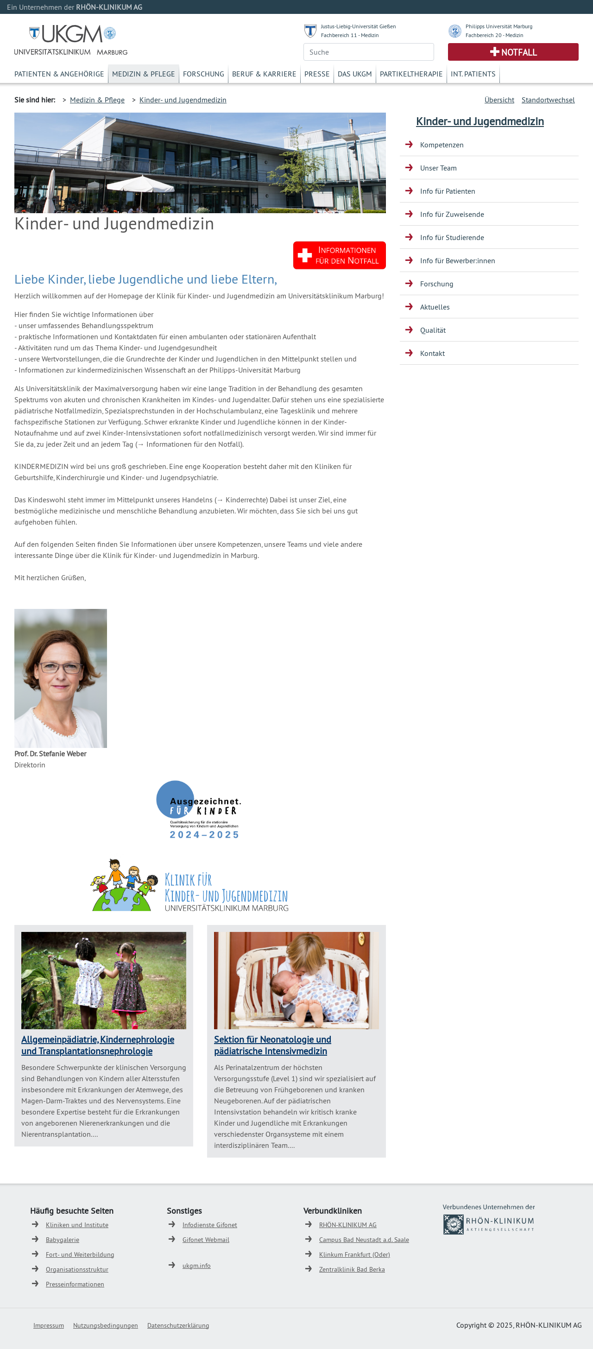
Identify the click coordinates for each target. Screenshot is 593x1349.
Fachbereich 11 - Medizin (350, 35)
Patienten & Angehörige (59, 73)
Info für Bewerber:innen (457, 260)
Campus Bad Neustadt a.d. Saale (364, 1239)
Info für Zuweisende (452, 214)
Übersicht (499, 99)
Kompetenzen (442, 144)
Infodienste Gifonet (210, 1225)
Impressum (48, 1325)
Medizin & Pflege (143, 73)
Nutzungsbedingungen (105, 1325)
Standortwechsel (548, 99)
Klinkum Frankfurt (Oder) (354, 1254)
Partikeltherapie (411, 73)
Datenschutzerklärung (178, 1325)
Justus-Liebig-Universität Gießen (358, 26)
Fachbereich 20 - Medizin (495, 35)
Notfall (519, 52)
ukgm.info (197, 1265)
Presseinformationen (75, 1284)
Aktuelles (435, 306)
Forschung (203, 73)
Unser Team (438, 167)
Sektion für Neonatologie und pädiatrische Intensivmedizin (272, 1045)
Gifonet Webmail (206, 1239)
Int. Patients (473, 73)
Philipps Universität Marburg (499, 26)
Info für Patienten (447, 191)
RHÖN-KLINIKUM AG (348, 1225)
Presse (317, 73)
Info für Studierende (452, 237)
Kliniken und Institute (77, 1225)
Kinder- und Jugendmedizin (183, 99)
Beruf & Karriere (264, 73)
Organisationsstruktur (77, 1269)
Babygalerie (62, 1239)
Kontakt (432, 353)
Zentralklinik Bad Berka (352, 1269)
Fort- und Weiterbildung (80, 1254)
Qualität (433, 330)
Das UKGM (355, 73)
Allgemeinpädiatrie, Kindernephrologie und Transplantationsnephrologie (97, 1045)
